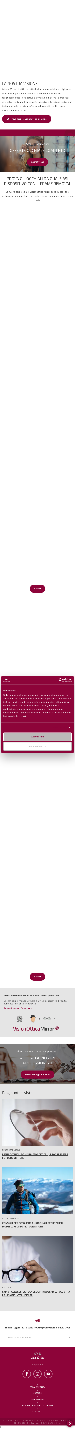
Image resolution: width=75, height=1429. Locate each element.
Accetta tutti (37, 736)
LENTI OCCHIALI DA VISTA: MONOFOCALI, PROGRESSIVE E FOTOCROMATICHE (35, 1156)
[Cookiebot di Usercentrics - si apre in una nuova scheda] (59, 680)
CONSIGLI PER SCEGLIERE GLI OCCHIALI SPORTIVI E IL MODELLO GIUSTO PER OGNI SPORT (32, 1224)
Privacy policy (37, 1387)
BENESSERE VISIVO (11, 1150)
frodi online (37, 1399)
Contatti (37, 1411)
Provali (37, 588)
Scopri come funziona (18, 1008)
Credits (37, 1393)
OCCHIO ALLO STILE (11, 1218)
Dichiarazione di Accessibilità (37, 1405)
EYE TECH (6, 1287)
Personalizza (59, 727)
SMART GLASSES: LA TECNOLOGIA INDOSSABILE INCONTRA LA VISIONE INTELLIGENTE (36, 1293)
